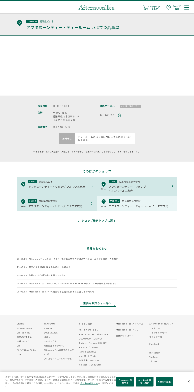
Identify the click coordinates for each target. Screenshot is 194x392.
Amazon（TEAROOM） (90, 364)
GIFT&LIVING (23, 332)
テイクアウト (50, 341)
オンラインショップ (89, 329)
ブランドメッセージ (158, 332)
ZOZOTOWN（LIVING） (91, 338)
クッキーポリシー (89, 383)
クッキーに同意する (125, 381)
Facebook (154, 343)
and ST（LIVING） (88, 355)
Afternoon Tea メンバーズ (129, 323)
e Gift (47, 354)
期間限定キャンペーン (54, 345)
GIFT (19, 345)
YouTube (153, 356)
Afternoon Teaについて (161, 323)
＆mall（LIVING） (88, 351)
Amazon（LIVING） (89, 347)
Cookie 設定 (164, 381)
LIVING (20, 323)
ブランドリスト (156, 336)
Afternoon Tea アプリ (127, 329)
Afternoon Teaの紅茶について (59, 349)
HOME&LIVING (24, 328)
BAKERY (48, 328)
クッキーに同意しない (144, 381)
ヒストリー (154, 328)
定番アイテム (23, 341)
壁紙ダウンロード (124, 335)
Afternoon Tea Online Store (93, 334)
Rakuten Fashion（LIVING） (93, 342)
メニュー (48, 336)
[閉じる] (188, 381)
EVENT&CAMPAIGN (26, 349)
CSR (19, 354)
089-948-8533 (61, 127)
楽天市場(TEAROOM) (89, 360)
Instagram (154, 352)
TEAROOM (49, 323)
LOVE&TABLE (51, 332)
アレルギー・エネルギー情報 (58, 358)
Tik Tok (153, 361)
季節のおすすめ (24, 336)
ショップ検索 (85, 323)
